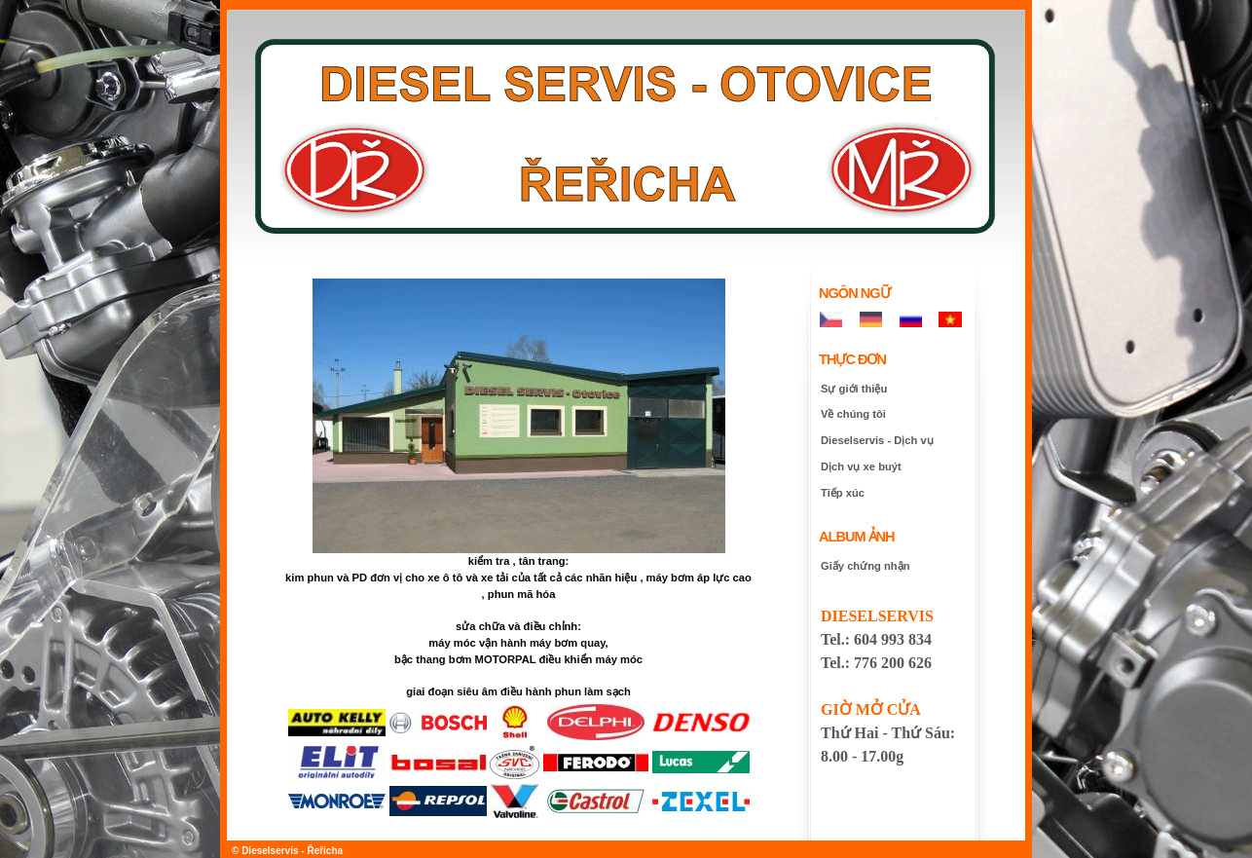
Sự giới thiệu (854, 388)
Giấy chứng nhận (865, 566)
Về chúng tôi (853, 414)
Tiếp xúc (843, 493)
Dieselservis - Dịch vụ (877, 440)
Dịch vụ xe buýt (861, 466)
